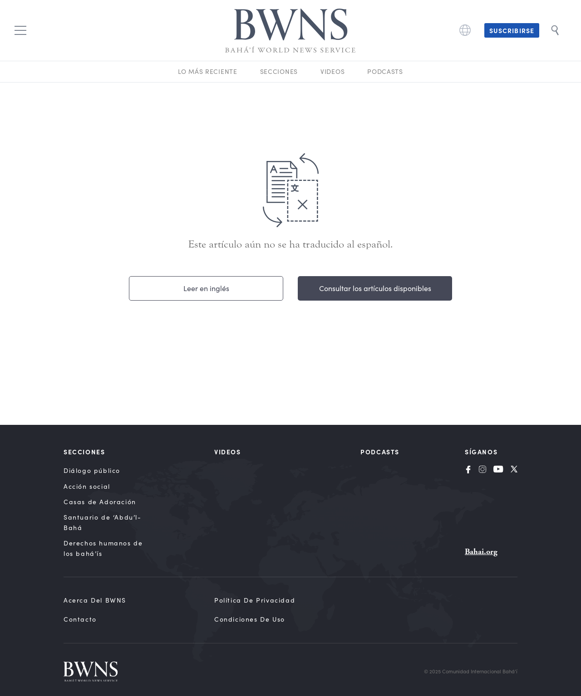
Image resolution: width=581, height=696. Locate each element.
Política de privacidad (254, 600)
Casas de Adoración (100, 501)
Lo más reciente (207, 71)
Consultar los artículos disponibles (375, 288)
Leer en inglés (206, 288)
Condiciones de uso (249, 619)
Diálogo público (92, 470)
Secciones (279, 71)
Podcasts (385, 71)
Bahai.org (481, 551)
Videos (332, 71)
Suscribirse (511, 30)
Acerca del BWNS (95, 600)
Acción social (87, 486)
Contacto (80, 619)
